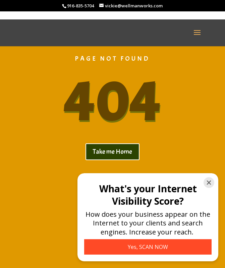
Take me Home (112, 151)
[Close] (209, 182)
